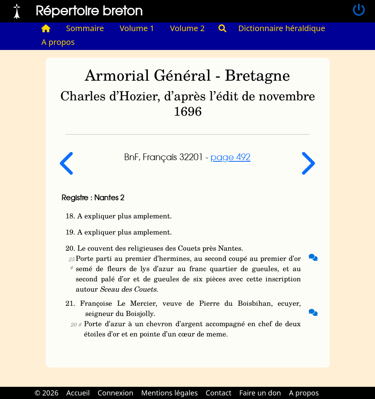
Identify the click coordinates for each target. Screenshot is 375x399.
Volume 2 (187, 28)
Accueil (78, 392)
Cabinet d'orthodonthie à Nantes (328, 387)
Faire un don (260, 392)
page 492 (230, 156)
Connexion (116, 392)
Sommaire (85, 28)
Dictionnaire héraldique (281, 28)
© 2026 (46, 392)
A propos (58, 42)
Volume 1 (137, 28)
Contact (218, 392)
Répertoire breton (89, 10)
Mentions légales (169, 392)
